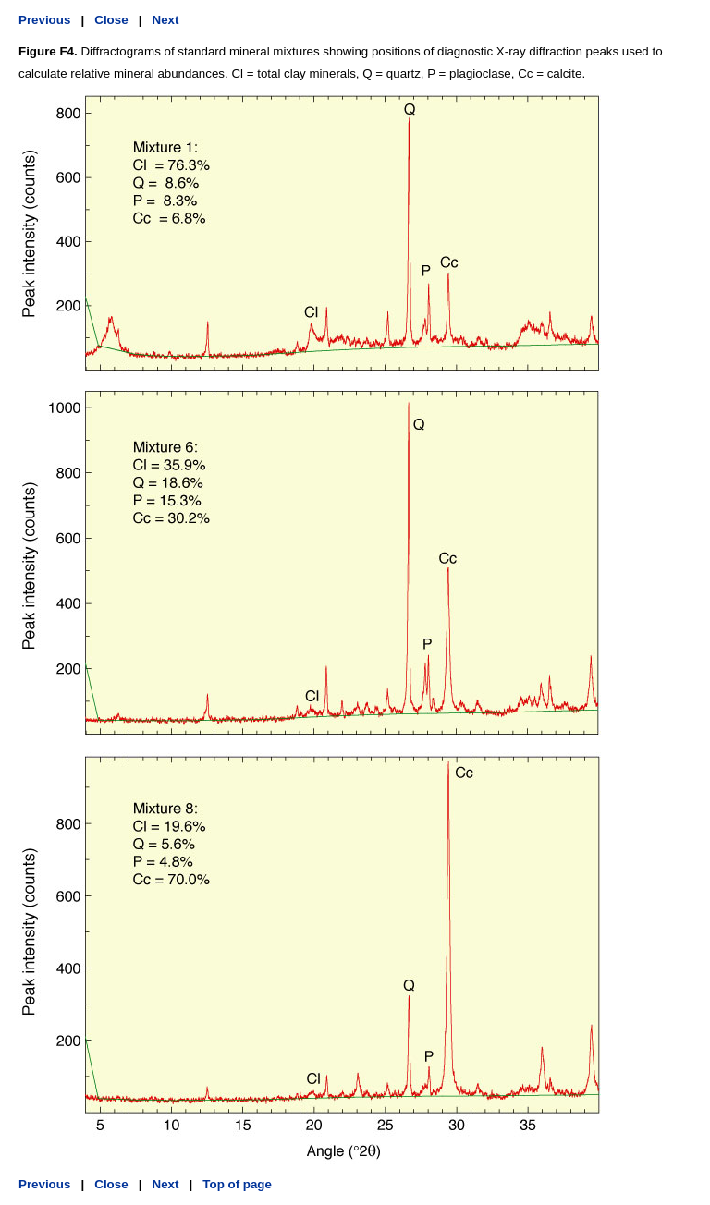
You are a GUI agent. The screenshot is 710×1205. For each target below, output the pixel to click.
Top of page (237, 1184)
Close (111, 20)
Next (166, 20)
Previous (44, 20)
